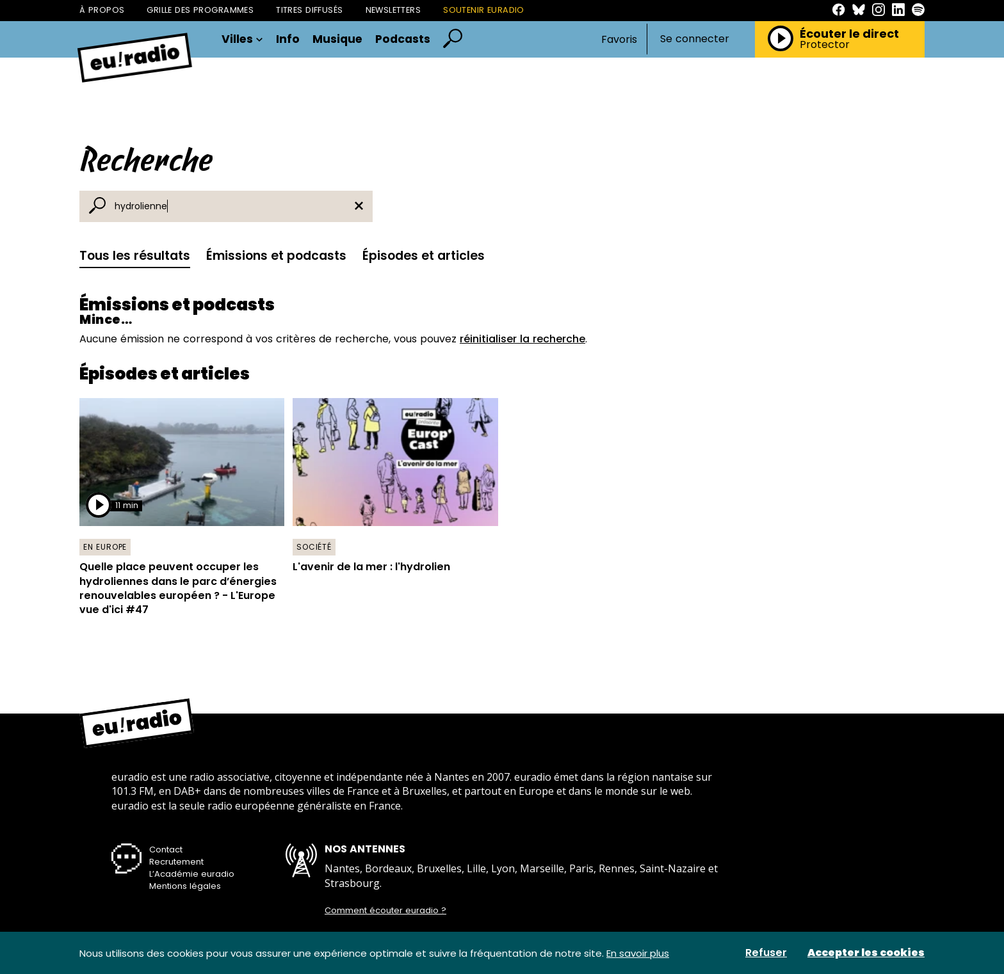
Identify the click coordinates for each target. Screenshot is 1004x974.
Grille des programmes (200, 9)
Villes (242, 39)
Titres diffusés (309, 9)
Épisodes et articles (423, 255)
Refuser (766, 953)
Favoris (619, 39)
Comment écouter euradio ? (385, 910)
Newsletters (393, 9)
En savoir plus (637, 953)
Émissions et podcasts (276, 255)
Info (288, 39)
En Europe (105, 546)
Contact (165, 849)
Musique (337, 39)
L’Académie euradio (191, 874)
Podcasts (402, 39)
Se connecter (694, 39)
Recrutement (176, 862)
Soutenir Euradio (483, 9)
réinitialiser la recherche (522, 338)
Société (314, 546)
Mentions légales (185, 886)
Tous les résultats (134, 255)
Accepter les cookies (866, 953)
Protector (825, 45)
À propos (101, 9)
